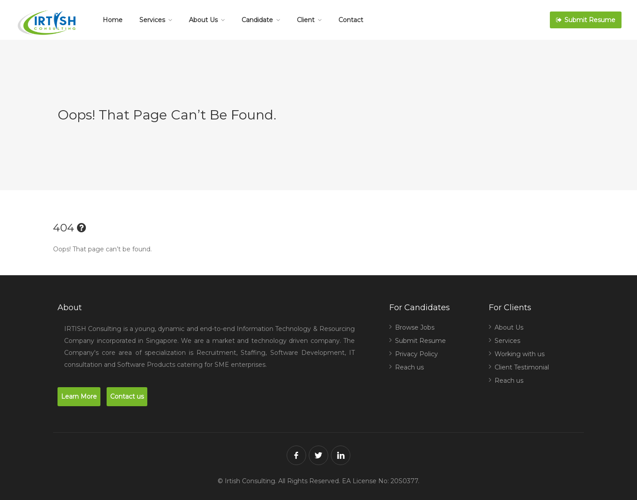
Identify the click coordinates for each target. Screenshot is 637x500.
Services (152, 20)
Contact (350, 20)
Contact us (127, 396)
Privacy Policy (416, 354)
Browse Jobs (414, 327)
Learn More (79, 396)
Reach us (409, 367)
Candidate (257, 20)
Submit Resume (585, 20)
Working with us (520, 354)
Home (113, 20)
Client (306, 20)
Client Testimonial (522, 367)
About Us (203, 20)
